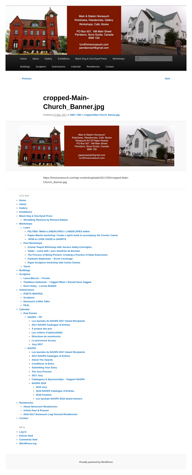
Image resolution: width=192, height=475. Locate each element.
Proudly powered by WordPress (96, 462)
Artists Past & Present (36, 410)
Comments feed (28, 439)
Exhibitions (64, 58)
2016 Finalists (44, 394)
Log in (23, 431)
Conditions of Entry (43, 363)
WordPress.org (28, 443)
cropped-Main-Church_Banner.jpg (102, 115)
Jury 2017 (37, 344)
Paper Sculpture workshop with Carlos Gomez (54, 262)
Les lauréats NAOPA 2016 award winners (59, 398)
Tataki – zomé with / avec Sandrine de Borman (54, 251)
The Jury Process (42, 371)
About (35, 58)
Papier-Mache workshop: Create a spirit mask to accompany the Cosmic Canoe (73, 235)
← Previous (25, 78)
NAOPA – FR (35, 317)
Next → (169, 78)
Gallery (48, 58)
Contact (109, 66)
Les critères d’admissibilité (47, 332)
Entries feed (26, 435)
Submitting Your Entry (44, 367)
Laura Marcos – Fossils (36, 278)
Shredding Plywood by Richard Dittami (45, 219)
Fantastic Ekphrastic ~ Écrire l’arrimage (50, 258)
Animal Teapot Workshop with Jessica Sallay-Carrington (60, 247)
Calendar (76, 66)
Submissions (58, 66)
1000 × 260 (75, 115)
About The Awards (42, 359)
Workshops (119, 58)
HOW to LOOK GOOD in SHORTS (47, 239)
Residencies (93, 66)
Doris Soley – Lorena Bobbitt (39, 286)
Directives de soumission (46, 336)
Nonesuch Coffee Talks (36, 301)
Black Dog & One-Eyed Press (91, 58)
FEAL (26, 305)
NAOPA (32, 348)
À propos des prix (42, 328)
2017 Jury (37, 375)
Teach (26, 266)
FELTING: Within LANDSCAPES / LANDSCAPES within (59, 231)
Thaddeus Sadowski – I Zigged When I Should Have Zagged (57, 282)
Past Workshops (32, 243)
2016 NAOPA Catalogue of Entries (55, 391)
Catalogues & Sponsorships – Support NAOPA (58, 379)
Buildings (25, 66)
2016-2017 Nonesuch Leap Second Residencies (50, 414)
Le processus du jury (44, 340)
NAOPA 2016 (39, 383)
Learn (26, 227)
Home (23, 58)
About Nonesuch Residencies (40, 406)
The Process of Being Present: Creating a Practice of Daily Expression (68, 254)
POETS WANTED (33, 293)
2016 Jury (41, 387)
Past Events (30, 313)
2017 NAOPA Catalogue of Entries (51, 324)
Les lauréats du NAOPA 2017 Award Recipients (58, 321)
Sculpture (41, 66)
